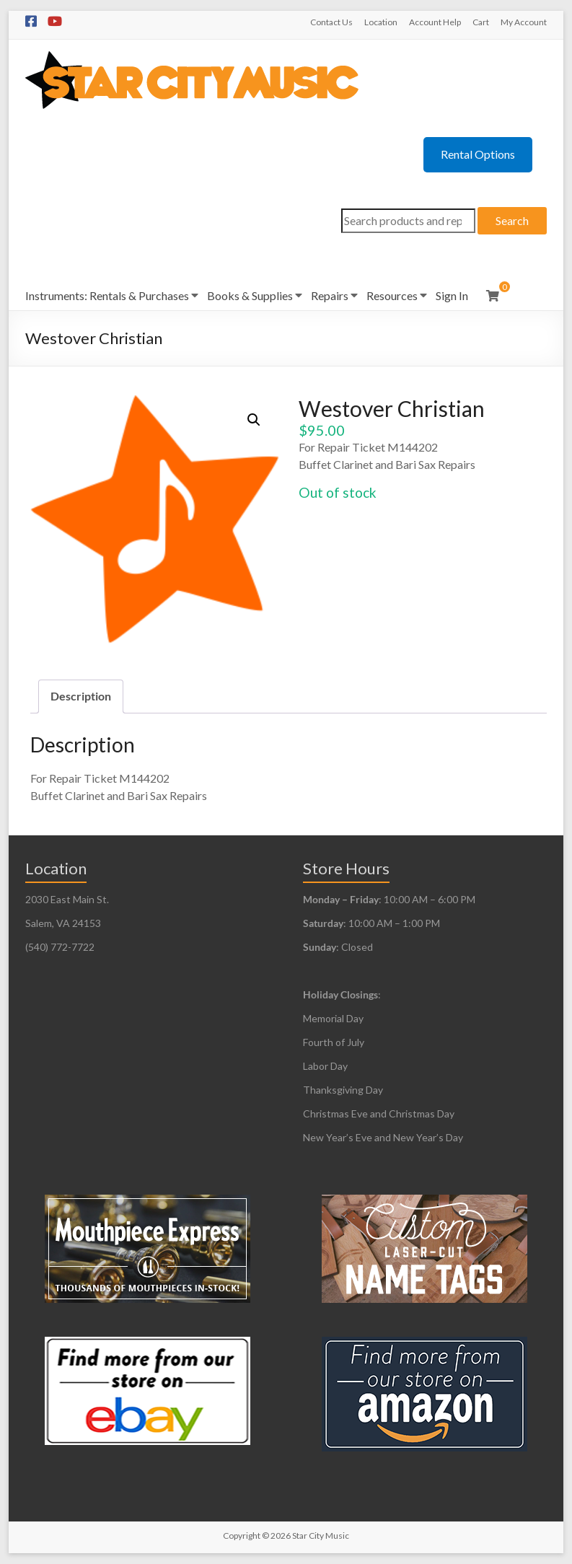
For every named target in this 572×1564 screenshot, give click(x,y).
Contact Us (331, 22)
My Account (524, 22)
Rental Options (478, 154)
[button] (254, 420)
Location (380, 22)
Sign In (452, 295)
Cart (480, 22)
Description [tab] (80, 696)
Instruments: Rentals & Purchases (107, 295)
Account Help (435, 22)
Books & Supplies (250, 295)
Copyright (241, 1535)
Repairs (329, 295)
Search (512, 220)
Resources (392, 295)
